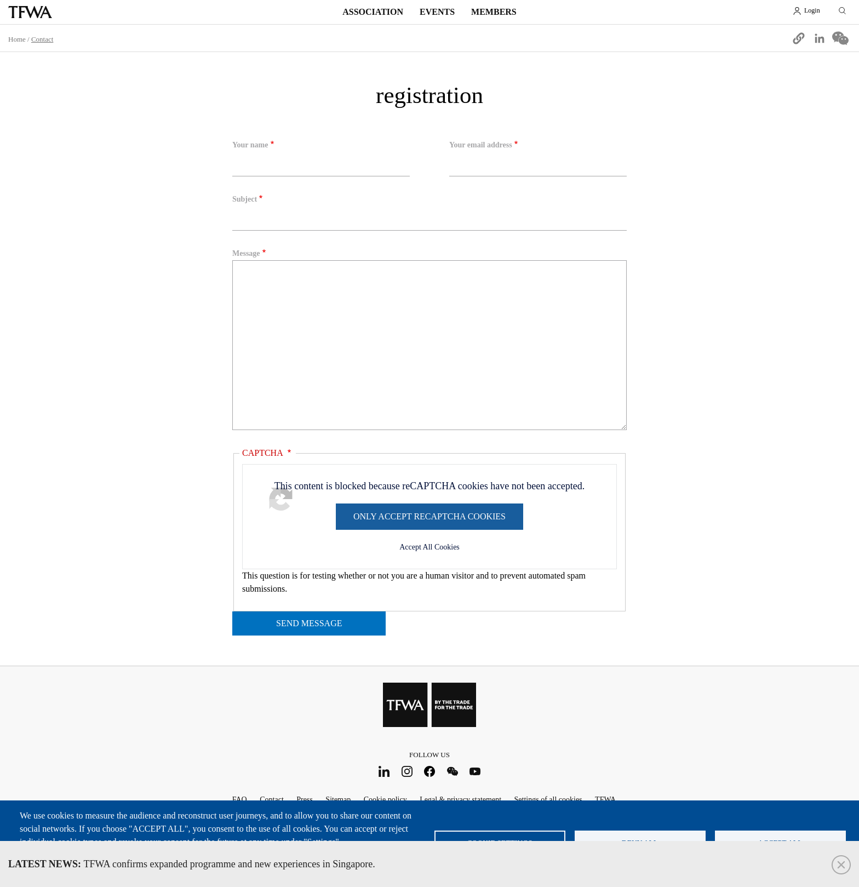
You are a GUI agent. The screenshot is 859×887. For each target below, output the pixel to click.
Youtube (475, 771)
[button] (799, 38)
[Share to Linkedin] (819, 38)
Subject (244, 199)
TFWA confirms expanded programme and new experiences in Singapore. (191, 864)
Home (17, 39)
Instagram (407, 771)
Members (494, 11)
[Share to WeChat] (840, 38)
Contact (42, 39)
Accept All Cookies (429, 547)
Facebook (430, 771)
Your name (250, 145)
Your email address (480, 145)
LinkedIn (384, 771)
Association (372, 11)
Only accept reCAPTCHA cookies (429, 516)
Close (841, 864)
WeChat (452, 771)
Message (246, 253)
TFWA (30, 12)
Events (437, 11)
